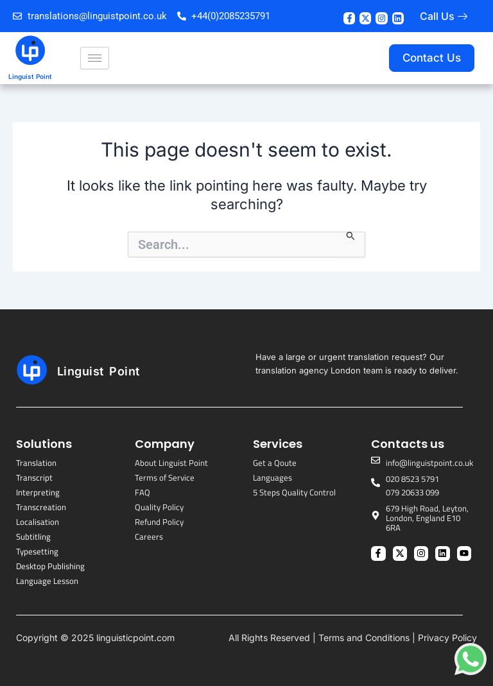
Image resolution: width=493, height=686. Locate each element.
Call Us (437, 16)
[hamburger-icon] (94, 58)
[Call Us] (462, 16)
